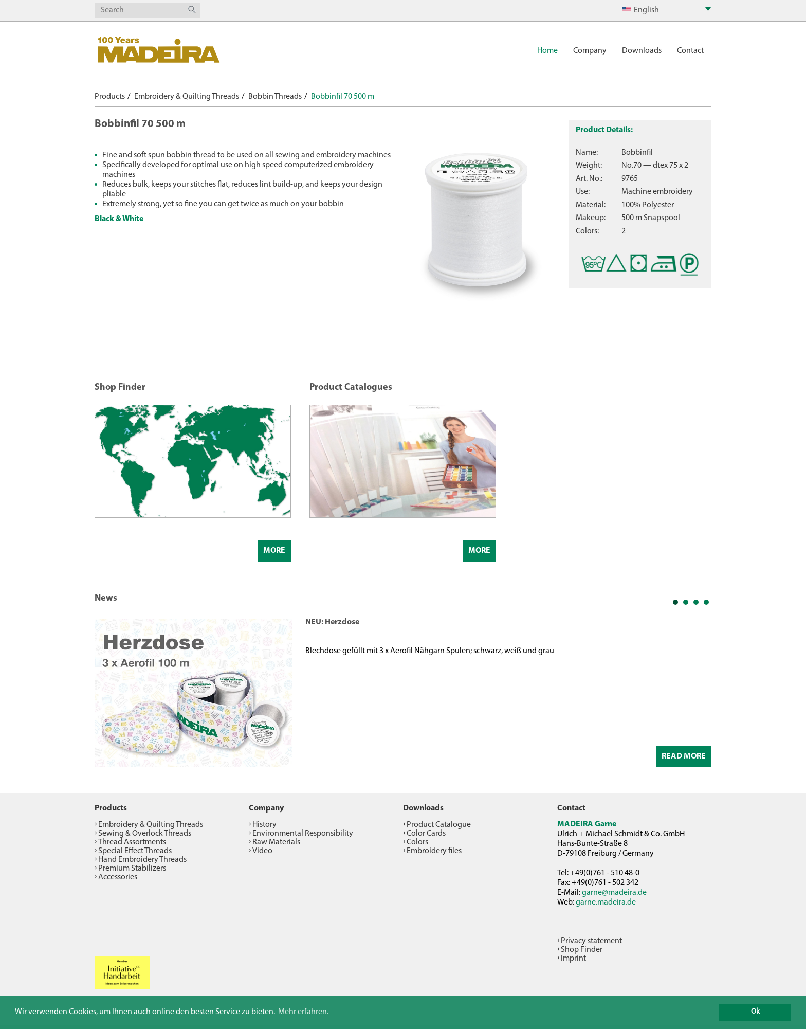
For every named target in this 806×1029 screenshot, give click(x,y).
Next (698, 692)
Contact (690, 51)
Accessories (117, 877)
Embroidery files (434, 851)
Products (110, 97)
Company (590, 51)
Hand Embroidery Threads (142, 860)
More (274, 551)
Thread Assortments (132, 842)
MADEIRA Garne (586, 824)
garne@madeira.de (614, 893)
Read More (684, 756)
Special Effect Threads (135, 851)
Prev (108, 692)
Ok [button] (755, 1012)
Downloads (642, 51)
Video (262, 851)
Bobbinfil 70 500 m (342, 97)
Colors (417, 842)
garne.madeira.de (606, 902)
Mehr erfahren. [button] (303, 1012)
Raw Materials (276, 842)
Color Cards (426, 833)
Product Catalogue (439, 825)
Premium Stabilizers (132, 868)
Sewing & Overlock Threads (144, 833)
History (264, 825)
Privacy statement (591, 941)
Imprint (573, 958)
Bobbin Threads (275, 97)
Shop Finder (581, 950)
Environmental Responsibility (302, 833)
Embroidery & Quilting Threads (186, 97)
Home (547, 51)
